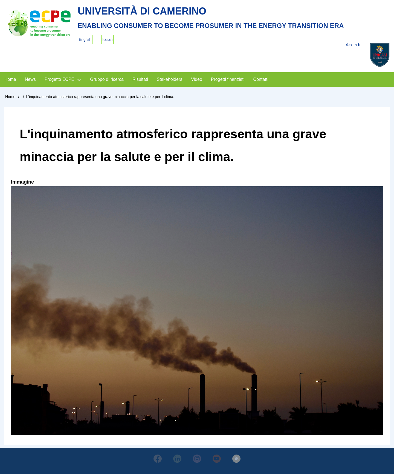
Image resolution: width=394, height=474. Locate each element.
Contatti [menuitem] (260, 79)
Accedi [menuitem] (353, 44)
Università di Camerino (142, 11)
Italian (107, 39)
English (85, 39)
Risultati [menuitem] (140, 79)
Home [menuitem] (10, 79)
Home (10, 97)
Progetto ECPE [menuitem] (59, 79)
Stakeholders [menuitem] (169, 79)
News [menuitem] (30, 79)
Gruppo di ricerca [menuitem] (107, 79)
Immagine (22, 182)
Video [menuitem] (196, 79)
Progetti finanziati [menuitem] (228, 79)
